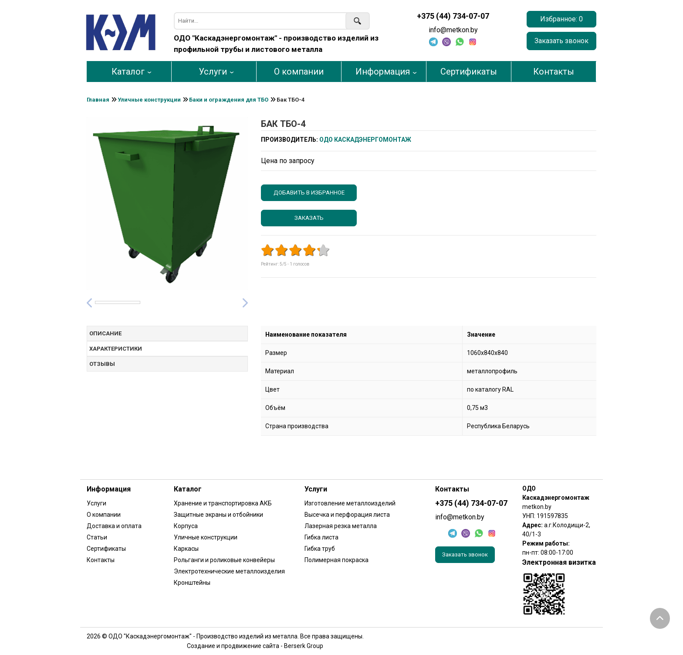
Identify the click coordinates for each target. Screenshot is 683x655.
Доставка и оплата (114, 525)
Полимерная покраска (336, 559)
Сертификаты (468, 71)
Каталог (128, 71)
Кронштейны (192, 582)
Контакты (553, 71)
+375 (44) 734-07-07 (453, 16)
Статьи (97, 537)
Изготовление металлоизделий (350, 503)
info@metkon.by (453, 30)
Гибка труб (319, 548)
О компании (299, 71)
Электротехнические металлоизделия (229, 571)
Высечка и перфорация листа (347, 514)
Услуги (213, 71)
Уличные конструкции (205, 537)
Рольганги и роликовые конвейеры (224, 559)
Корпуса (186, 525)
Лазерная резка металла (340, 525)
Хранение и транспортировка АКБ (223, 503)
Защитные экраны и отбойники (218, 514)
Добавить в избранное (309, 192)
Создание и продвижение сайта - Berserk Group (255, 645)
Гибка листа (321, 537)
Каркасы (186, 548)
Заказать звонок (561, 41)
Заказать (309, 218)
